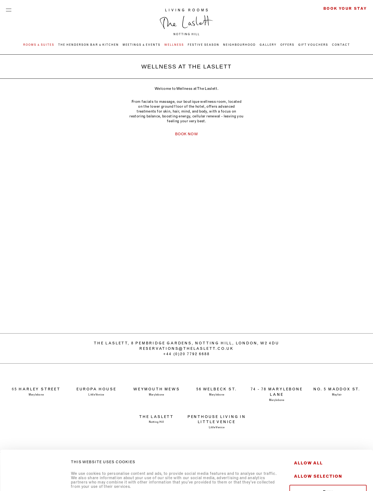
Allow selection (318, 438)
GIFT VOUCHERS (313, 45)
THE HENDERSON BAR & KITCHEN (88, 45)
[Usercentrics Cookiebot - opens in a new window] (35, 480)
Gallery (268, 45)
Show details (300, 480)
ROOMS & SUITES (38, 45)
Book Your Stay (345, 8)
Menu (8, 8)
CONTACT (341, 45)
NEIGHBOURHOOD (239, 45)
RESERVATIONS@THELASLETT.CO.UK (186, 348)
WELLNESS (174, 45)
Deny (328, 454)
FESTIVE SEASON (203, 45)
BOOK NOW (186, 133)
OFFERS (287, 45)
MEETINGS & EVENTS (141, 45)
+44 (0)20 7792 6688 (186, 353)
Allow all (308, 425)
